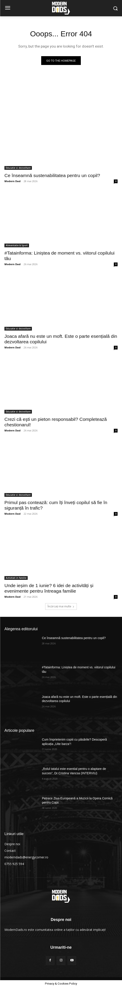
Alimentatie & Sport (17, 245)
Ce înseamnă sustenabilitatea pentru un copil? (52, 175)
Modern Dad (12, 181)
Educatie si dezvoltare (18, 167)
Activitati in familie (16, 577)
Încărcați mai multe (61, 606)
